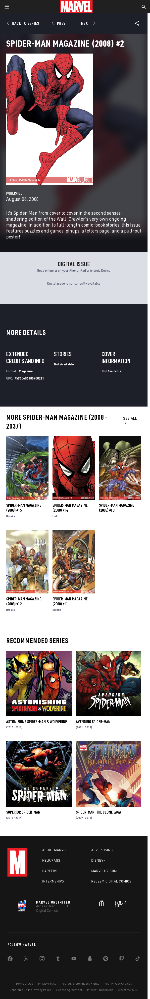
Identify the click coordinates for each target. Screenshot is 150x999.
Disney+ (98, 860)
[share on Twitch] (121, 959)
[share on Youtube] (73, 959)
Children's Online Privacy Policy (30, 990)
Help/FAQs (51, 860)
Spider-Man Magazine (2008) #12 (23, 601)
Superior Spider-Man (23, 812)
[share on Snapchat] (89, 959)
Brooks (10, 516)
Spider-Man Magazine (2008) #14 (70, 508)
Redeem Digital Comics (111, 881)
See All (130, 420)
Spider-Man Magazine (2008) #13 (116, 508)
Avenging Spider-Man (93, 721)
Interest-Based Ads (100, 990)
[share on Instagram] (42, 959)
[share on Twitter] (26, 959)
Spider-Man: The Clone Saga (98, 812)
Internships (53, 881)
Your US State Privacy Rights (80, 983)
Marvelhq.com (104, 871)
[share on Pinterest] (105, 959)
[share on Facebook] (10, 959)
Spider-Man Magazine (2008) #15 (23, 508)
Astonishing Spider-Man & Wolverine (36, 721)
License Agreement (69, 990)
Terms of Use (24, 983)
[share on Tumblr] (57, 959)
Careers (49, 871)
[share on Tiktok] (137, 959)
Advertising (102, 850)
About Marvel (54, 850)
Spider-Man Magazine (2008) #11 (70, 601)
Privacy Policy (47, 983)
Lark (55, 516)
